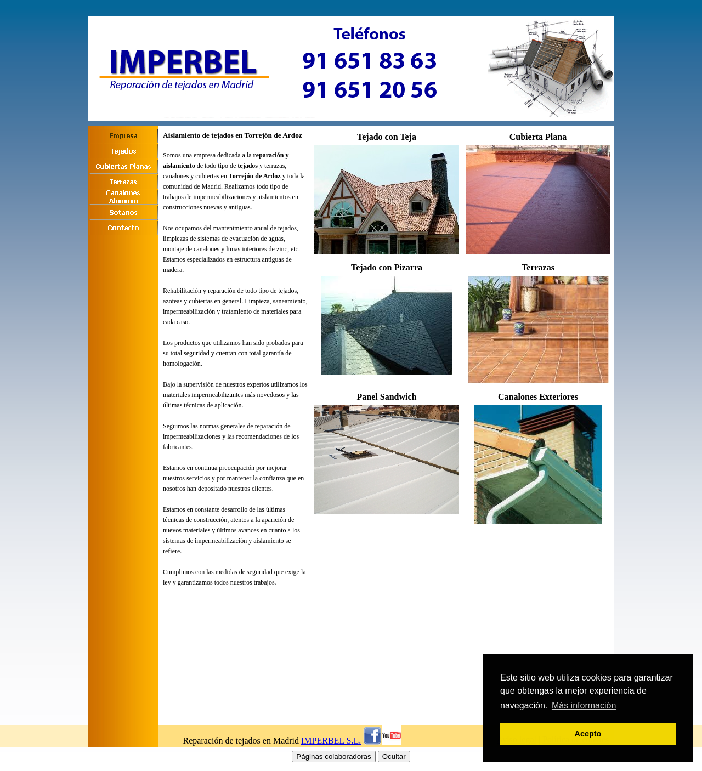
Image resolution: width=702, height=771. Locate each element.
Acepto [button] (588, 733)
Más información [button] (584, 705)
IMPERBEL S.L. (331, 740)
